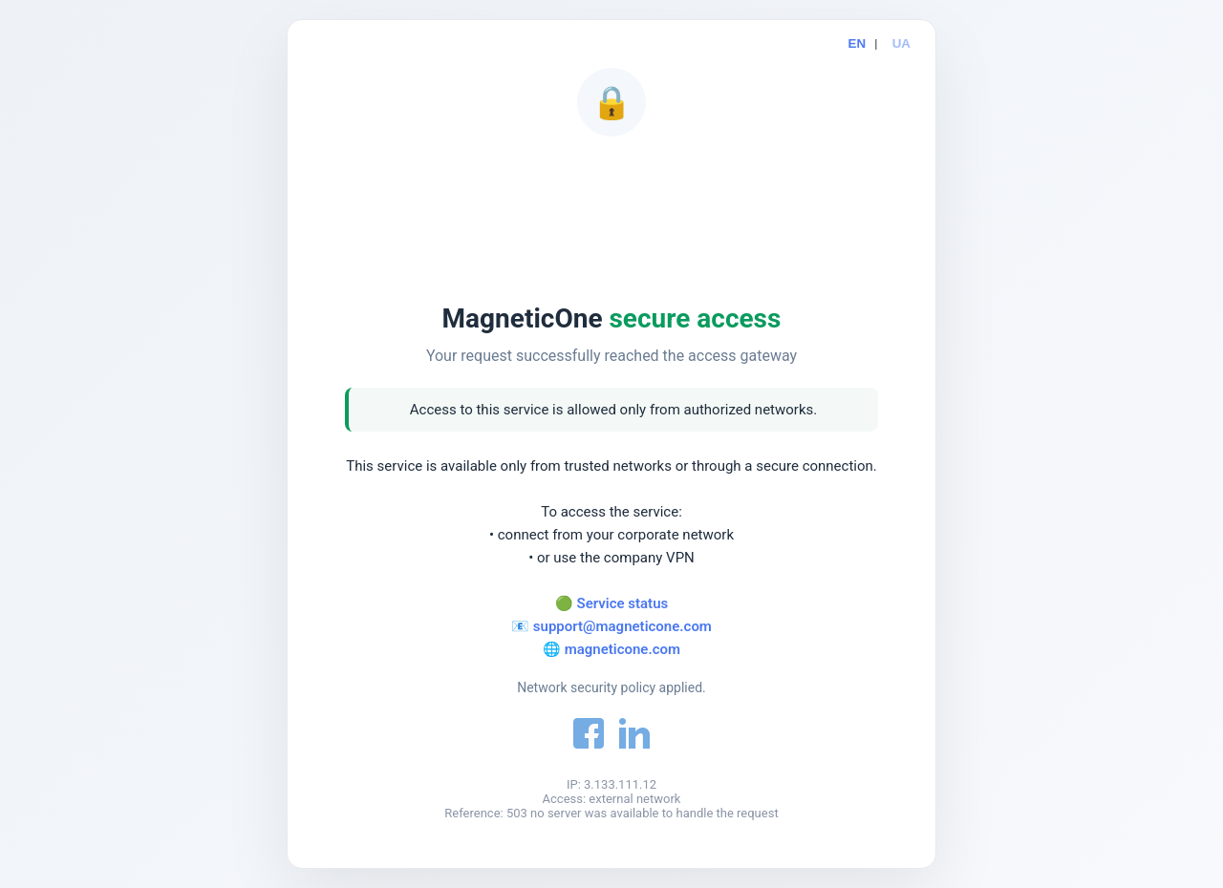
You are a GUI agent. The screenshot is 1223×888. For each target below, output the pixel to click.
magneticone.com (622, 649)
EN (857, 43)
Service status (623, 603)
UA (901, 43)
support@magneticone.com (622, 626)
